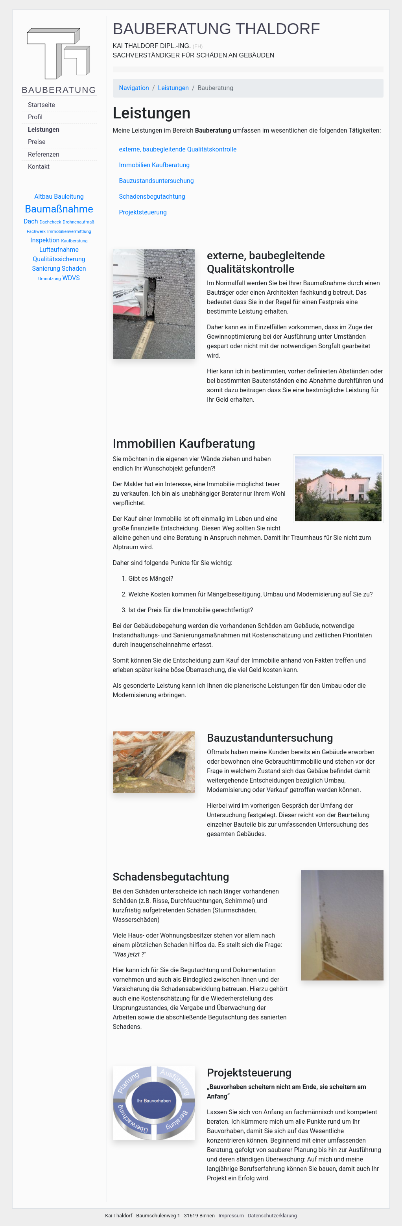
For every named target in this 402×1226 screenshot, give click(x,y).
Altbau (43, 196)
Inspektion (44, 240)
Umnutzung (49, 278)
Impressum (231, 1216)
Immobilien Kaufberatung (154, 165)
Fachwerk (36, 231)
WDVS (71, 278)
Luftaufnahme (59, 249)
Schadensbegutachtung (152, 196)
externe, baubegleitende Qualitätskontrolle (178, 149)
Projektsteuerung (143, 212)
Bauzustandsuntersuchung (156, 181)
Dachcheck (50, 222)
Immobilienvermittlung (69, 231)
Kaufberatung (74, 241)
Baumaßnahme (59, 209)
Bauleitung (69, 196)
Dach (31, 221)
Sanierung (46, 268)
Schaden (74, 268)
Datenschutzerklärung (272, 1216)
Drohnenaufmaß (78, 222)
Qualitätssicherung (59, 259)
